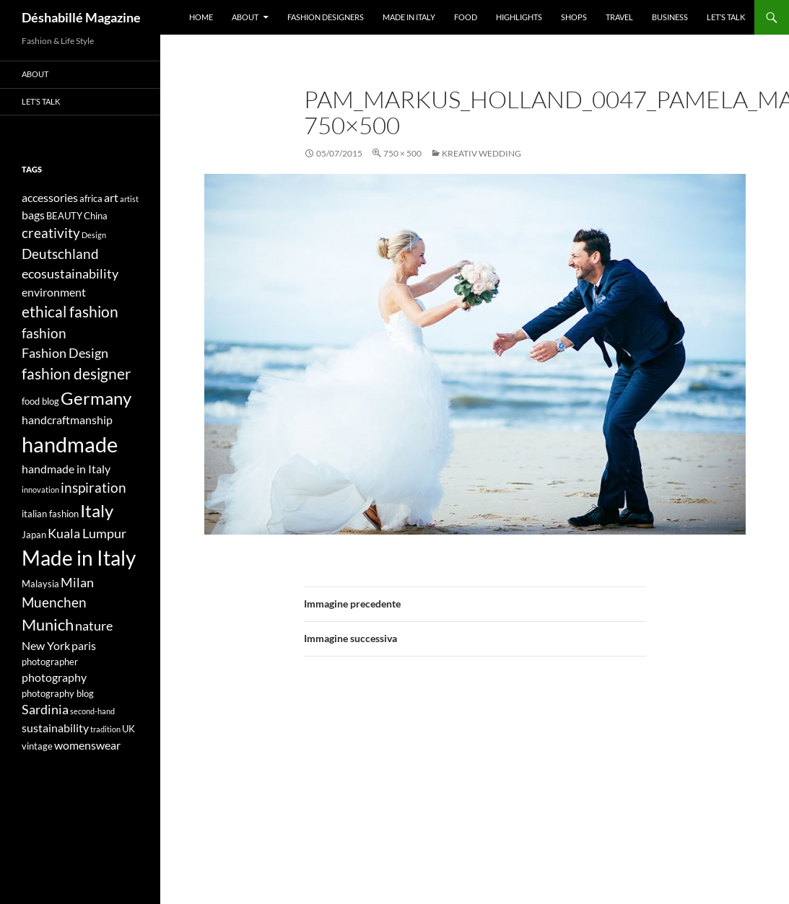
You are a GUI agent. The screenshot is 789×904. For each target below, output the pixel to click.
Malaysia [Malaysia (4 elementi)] (40, 583)
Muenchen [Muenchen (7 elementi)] (54, 602)
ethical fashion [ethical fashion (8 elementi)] (70, 311)
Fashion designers (325, 17)
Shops (574, 17)
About (245, 17)
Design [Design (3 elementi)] (94, 235)
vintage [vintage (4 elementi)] (37, 746)
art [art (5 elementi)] (111, 197)
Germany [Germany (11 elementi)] (96, 397)
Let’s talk (726, 17)
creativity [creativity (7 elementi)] (51, 232)
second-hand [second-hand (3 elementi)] (92, 711)
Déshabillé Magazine (81, 17)
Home (201, 17)
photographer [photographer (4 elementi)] (50, 661)
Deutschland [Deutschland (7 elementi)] (60, 253)
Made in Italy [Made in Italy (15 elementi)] (79, 558)
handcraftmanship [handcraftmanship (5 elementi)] (67, 419)
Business (670, 17)
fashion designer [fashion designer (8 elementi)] (76, 373)
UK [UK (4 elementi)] (128, 728)
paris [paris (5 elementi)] (83, 645)
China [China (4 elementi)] (96, 215)
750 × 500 (402, 153)
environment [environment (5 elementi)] (54, 292)
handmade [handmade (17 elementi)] (70, 444)
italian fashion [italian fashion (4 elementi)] (50, 513)
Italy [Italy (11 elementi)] (96, 510)
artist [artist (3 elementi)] (129, 198)
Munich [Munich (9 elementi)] (48, 624)
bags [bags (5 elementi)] (33, 214)
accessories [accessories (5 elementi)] (50, 197)
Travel (619, 17)
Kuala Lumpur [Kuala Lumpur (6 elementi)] (87, 533)
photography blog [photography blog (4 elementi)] (58, 693)
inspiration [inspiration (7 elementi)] (93, 487)
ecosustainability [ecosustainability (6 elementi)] (70, 273)
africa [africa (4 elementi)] (91, 198)
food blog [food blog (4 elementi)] (40, 401)
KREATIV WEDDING (481, 153)
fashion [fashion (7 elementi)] (44, 333)
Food (465, 17)
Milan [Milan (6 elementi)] (77, 582)
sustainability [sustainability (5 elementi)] (55, 727)
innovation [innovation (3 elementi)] (40, 489)
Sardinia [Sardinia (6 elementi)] (45, 709)
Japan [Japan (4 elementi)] (34, 534)
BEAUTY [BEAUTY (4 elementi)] (64, 215)
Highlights (519, 17)
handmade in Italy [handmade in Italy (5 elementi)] (66, 468)
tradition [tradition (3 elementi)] (105, 729)
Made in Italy (409, 17)
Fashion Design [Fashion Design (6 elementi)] (65, 353)
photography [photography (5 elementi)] (54, 677)
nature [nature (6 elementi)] (94, 625)
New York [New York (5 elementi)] (46, 645)
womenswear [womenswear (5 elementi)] (87, 745)
